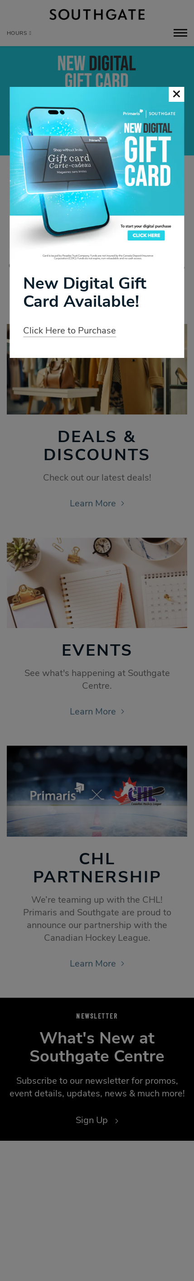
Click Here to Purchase (69, 330)
